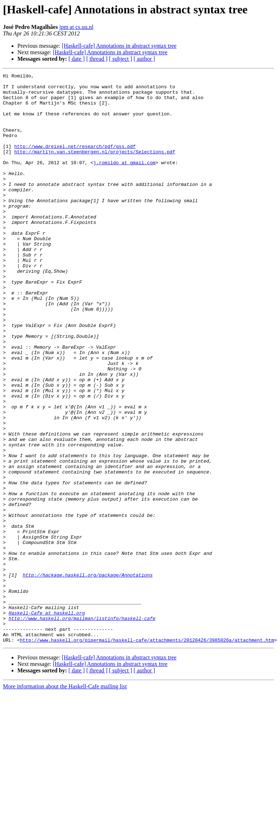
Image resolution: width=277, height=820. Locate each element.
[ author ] (144, 59)
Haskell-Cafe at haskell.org (47, 721)
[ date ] (76, 59)
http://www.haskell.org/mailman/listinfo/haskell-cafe (82, 728)
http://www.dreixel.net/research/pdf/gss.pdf (74, 161)
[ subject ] (120, 59)
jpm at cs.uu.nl (76, 27)
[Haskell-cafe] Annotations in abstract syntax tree (119, 46)
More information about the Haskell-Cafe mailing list (65, 800)
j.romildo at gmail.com (124, 181)
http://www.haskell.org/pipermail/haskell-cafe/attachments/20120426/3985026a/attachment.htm (147, 754)
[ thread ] (97, 59)
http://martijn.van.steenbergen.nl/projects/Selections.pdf (94, 168)
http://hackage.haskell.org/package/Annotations (88, 675)
